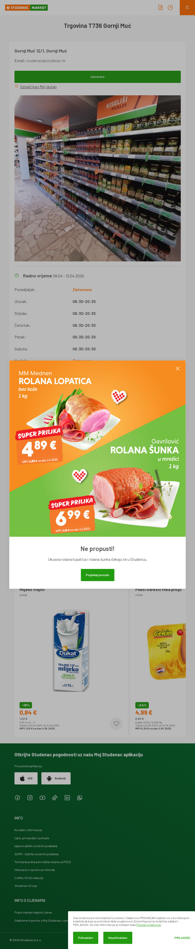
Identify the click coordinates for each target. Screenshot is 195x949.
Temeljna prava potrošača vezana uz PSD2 (42, 862)
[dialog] (131, 930)
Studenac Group (25, 885)
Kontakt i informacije (28, 830)
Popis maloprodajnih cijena (33, 912)
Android (56, 778)
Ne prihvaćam (117, 937)
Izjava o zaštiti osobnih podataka (35, 846)
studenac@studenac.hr (46, 60)
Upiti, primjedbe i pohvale (31, 838)
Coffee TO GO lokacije (28, 878)
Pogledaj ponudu (97, 575)
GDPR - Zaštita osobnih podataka (36, 854)
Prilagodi (182, 937)
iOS (26, 778)
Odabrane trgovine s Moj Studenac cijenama (44, 920)
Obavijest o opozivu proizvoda (34, 869)
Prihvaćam (85, 937)
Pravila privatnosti (148, 924)
